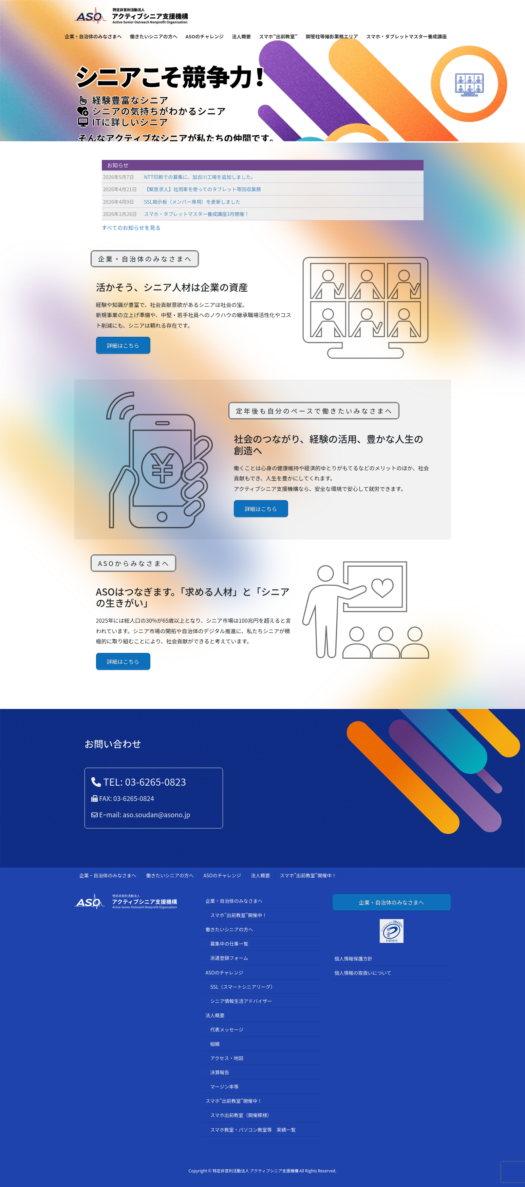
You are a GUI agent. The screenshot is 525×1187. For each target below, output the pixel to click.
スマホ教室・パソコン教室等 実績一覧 (253, 1129)
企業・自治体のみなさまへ (107, 875)
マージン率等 (224, 1086)
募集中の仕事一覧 (229, 943)
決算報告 (219, 1072)
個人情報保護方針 (354, 958)
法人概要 (260, 875)
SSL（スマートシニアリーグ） (243, 986)
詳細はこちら (123, 345)
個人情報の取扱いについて (363, 972)
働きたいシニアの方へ (170, 875)
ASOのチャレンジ (222, 875)
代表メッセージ (227, 1029)
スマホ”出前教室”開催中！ (308, 875)
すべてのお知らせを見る (131, 227)
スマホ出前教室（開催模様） (241, 1115)
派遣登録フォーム (229, 957)
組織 (215, 1043)
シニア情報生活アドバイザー (241, 1001)
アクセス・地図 (226, 1058)
